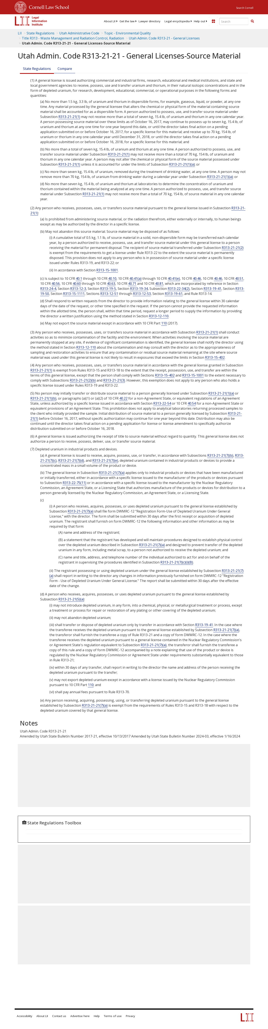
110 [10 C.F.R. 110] (164, 323)
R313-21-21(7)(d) (71, 460)
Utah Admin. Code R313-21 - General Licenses (164, 38)
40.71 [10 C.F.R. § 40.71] (132, 283)
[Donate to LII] (213, 21)
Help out (199, 21)
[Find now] (252, 21)
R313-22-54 (162, 403)
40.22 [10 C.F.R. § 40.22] (123, 398)
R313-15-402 (215, 357)
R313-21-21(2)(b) (83, 380)
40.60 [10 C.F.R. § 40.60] (77, 283)
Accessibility (24, 1016)
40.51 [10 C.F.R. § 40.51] (239, 278)
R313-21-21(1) (69, 116)
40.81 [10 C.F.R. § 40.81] (159, 283)
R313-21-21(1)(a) (182, 164)
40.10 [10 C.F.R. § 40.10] (112, 278)
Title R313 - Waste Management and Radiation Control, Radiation (73, 38)
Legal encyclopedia (177, 21)
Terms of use (113, 1016)
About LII (109, 21)
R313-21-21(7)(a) (112, 472)
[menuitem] (109, 21)
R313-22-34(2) (178, 288)
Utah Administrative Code (79, 33)
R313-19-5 (108, 288)
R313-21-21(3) (114, 380)
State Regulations (40, 33)
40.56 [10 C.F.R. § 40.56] (56, 283)
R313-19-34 (139, 288)
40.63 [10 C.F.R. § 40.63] (111, 283)
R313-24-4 (48, 288)
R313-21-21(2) (233, 247)
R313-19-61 (174, 293)
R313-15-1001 (107, 270)
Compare (65, 68)
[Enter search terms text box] (234, 21)
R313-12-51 (109, 293)
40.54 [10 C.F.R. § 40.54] (192, 403)
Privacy (130, 1016)
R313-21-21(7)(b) (220, 455)
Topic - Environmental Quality (127, 33)
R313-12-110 (159, 316)
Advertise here (80, 1016)
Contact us (59, 1016)
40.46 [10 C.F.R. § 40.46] (197, 278)
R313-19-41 (212, 288)
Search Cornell (244, 8)
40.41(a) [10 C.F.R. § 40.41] (135, 278)
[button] (252, 21)
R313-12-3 (78, 288)
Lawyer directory (149, 21)
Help (97, 1016)
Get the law (127, 21)
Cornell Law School (47, 6)
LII (20, 33)
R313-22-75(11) (74, 482)
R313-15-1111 (74, 293)
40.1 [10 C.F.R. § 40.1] (79, 278)
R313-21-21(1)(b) (43, 398)
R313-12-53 (142, 293)
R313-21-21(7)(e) (105, 460)
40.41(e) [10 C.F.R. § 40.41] (174, 278)
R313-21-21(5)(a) (71, 599)
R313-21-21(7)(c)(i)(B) (176, 562)
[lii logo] (31, 21)
